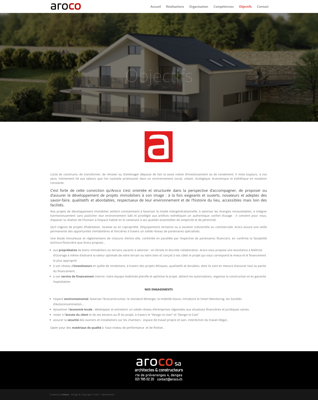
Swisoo (65, 394)
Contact (263, 7)
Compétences (224, 7)
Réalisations (175, 7)
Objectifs (245, 7)
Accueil (155, 7)
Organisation (198, 7)
